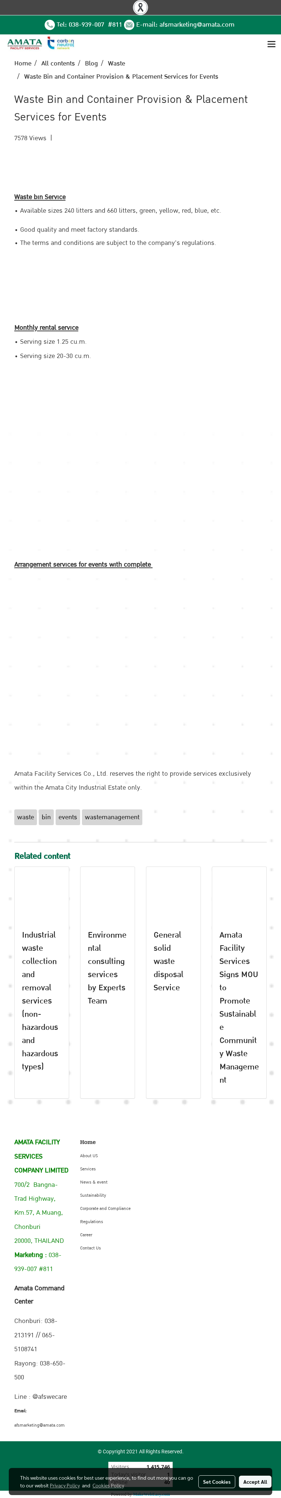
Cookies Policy (108, 1485)
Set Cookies (217, 1481)
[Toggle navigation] (271, 45)
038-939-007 (87, 24)
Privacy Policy (65, 1485)
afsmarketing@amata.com (197, 24)
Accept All (255, 1481)
